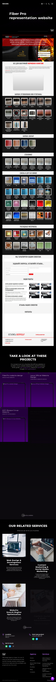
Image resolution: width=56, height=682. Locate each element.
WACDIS (5, 4)
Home (32, 658)
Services (32, 660)
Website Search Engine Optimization (46, 670)
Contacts (32, 672)
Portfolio (32, 667)
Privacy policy (50, 680)
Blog (31, 669)
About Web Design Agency (35, 663)
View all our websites (28, 515)
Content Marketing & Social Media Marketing (47, 665)
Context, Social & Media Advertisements (47, 675)
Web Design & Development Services (46, 659)
